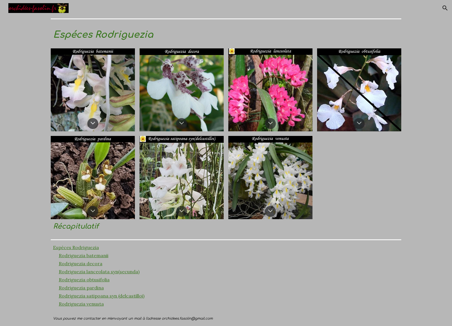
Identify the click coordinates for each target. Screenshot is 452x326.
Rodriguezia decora (80, 263)
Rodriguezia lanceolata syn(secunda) (99, 271)
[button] (445, 8)
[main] (226, 34)
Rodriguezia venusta (81, 304)
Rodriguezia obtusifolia (84, 280)
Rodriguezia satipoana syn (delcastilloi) (101, 296)
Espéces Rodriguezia (76, 247)
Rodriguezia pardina (81, 288)
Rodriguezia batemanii (83, 255)
